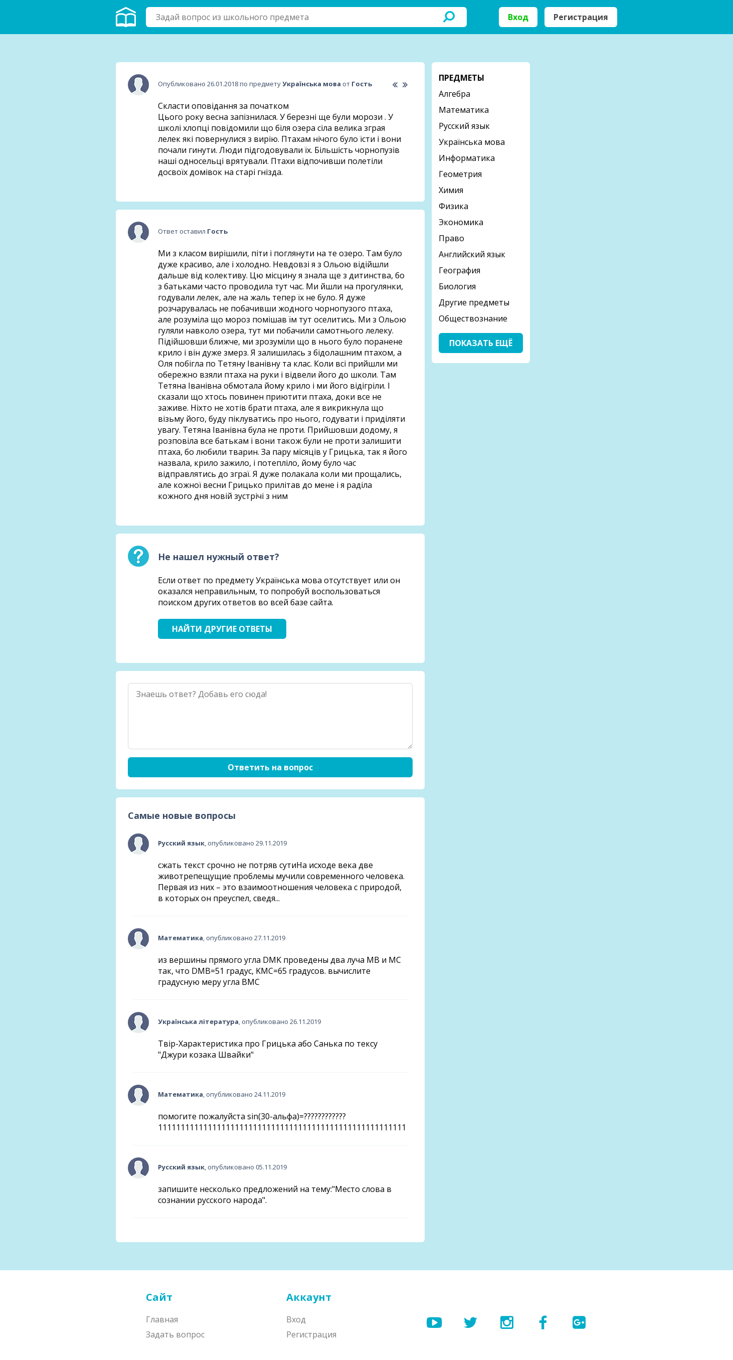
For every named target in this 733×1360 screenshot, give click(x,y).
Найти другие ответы (222, 628)
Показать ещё (480, 343)
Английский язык (472, 254)
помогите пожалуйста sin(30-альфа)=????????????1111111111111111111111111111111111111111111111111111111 (282, 1122)
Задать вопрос (175, 1334)
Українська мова (472, 141)
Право (451, 238)
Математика (464, 109)
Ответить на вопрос (270, 767)
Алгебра (454, 93)
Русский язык (464, 125)
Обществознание (473, 318)
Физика (453, 206)
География (459, 270)
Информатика (467, 157)
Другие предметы (474, 302)
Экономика (461, 222)
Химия (451, 190)
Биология (457, 286)
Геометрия (460, 174)
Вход (518, 17)
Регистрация (581, 17)
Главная (162, 1319)
